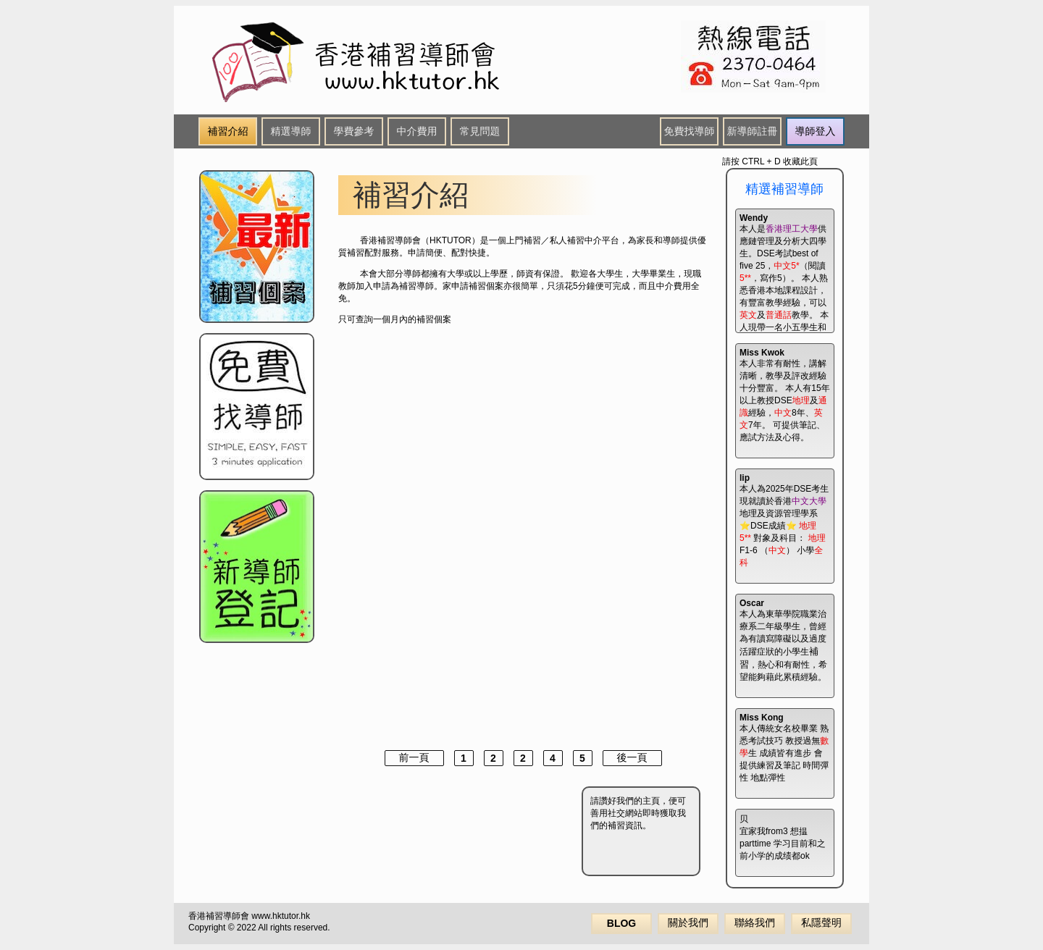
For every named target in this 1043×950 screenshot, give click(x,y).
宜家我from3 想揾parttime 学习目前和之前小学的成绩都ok (783, 837)
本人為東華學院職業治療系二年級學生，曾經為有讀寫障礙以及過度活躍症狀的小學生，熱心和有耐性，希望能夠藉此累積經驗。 (783, 640)
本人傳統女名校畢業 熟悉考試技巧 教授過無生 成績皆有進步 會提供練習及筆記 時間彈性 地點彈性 (784, 747)
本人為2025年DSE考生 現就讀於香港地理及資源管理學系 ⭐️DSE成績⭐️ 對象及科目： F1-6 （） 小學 (784, 520)
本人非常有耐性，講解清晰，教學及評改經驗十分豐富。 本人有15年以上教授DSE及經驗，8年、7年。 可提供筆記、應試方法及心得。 (785, 395)
